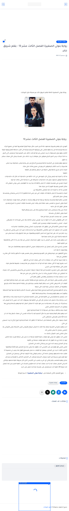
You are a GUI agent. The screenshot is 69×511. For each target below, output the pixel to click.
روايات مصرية (62, 41)
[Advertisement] (33, 25)
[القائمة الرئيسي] (65, 4)
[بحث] (3, 4)
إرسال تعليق (60, 466)
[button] (58, 392)
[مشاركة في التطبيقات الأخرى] (42, 392)
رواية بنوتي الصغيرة (34, 373)
